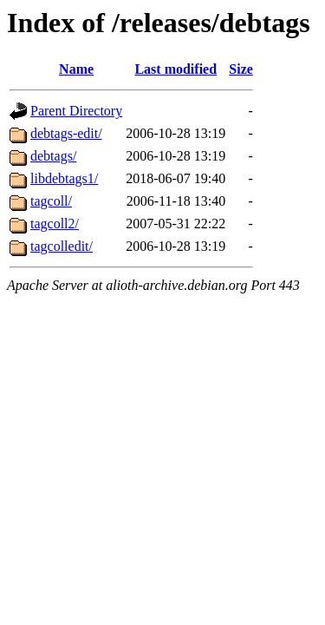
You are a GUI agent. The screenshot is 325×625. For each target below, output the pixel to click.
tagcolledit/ (61, 246)
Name (76, 69)
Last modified (175, 69)
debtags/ (53, 155)
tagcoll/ (51, 201)
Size (241, 69)
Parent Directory (76, 110)
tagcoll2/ (54, 223)
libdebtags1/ (64, 178)
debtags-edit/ (66, 133)
